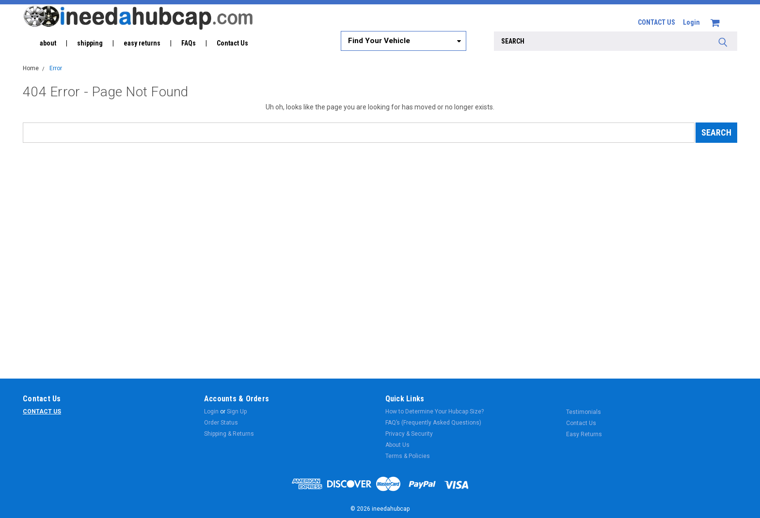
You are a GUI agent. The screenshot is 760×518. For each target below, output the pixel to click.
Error (55, 68)
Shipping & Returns (229, 433)
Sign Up (237, 411)
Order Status (221, 422)
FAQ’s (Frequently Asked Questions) (433, 422)
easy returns (142, 43)
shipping (90, 43)
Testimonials (583, 412)
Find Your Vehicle (379, 40)
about (48, 43)
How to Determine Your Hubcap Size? (434, 411)
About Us (397, 445)
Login (691, 22)
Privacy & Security (409, 433)
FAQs (188, 43)
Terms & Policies (407, 456)
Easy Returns (584, 434)
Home (31, 68)
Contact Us (232, 43)
